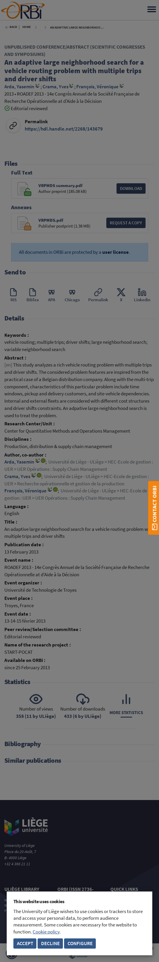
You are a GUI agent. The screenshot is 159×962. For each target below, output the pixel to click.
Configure (80, 943)
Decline (50, 943)
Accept (25, 943)
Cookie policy (46, 932)
